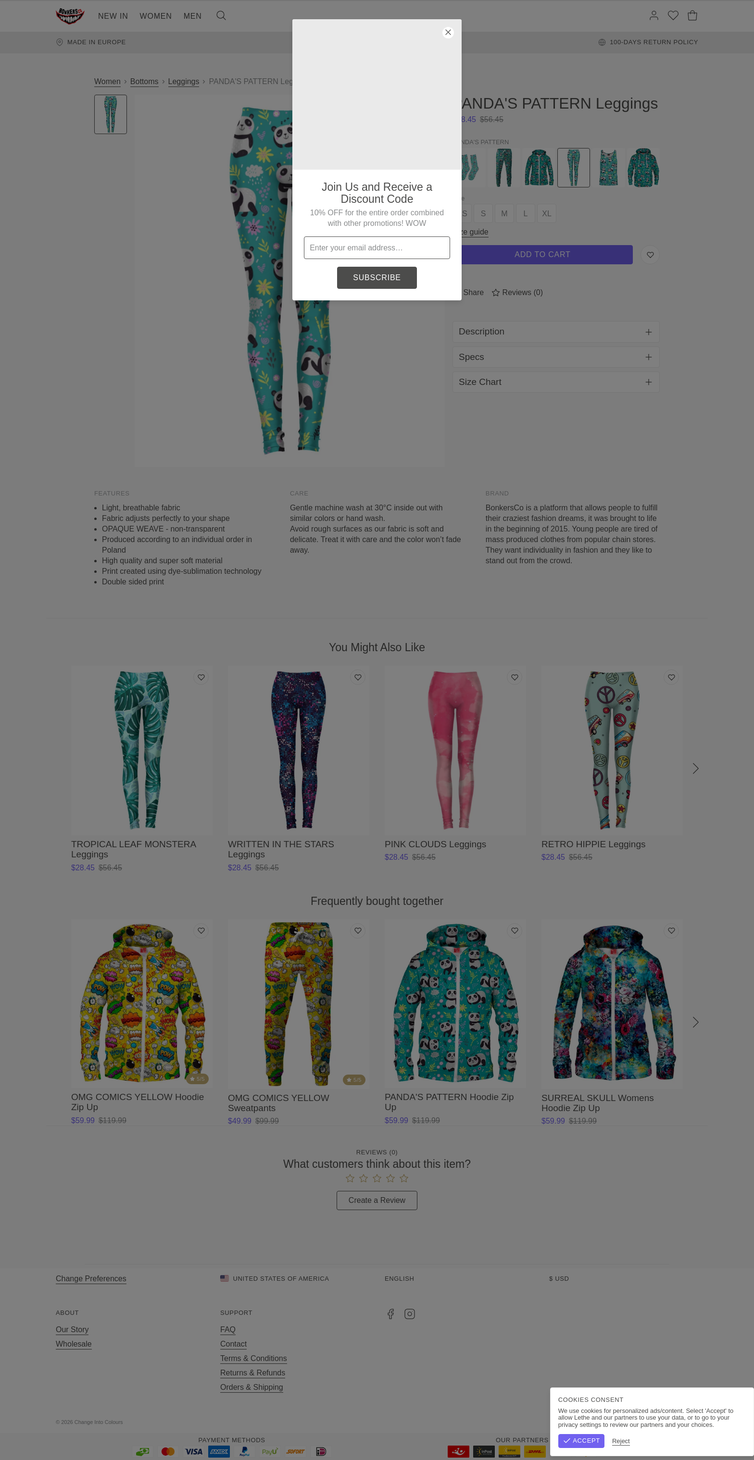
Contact (233, 1344)
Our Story (72, 1329)
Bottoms (144, 81)
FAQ (228, 1329)
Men (193, 16)
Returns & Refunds (252, 1373)
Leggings (184, 81)
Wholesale (74, 1344)
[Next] (696, 769)
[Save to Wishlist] (650, 254)
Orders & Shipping (251, 1387)
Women (156, 16)
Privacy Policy (674, 1422)
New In (113, 16)
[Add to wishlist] (201, 677)
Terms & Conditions (253, 1358)
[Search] (221, 16)
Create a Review (377, 1200)
